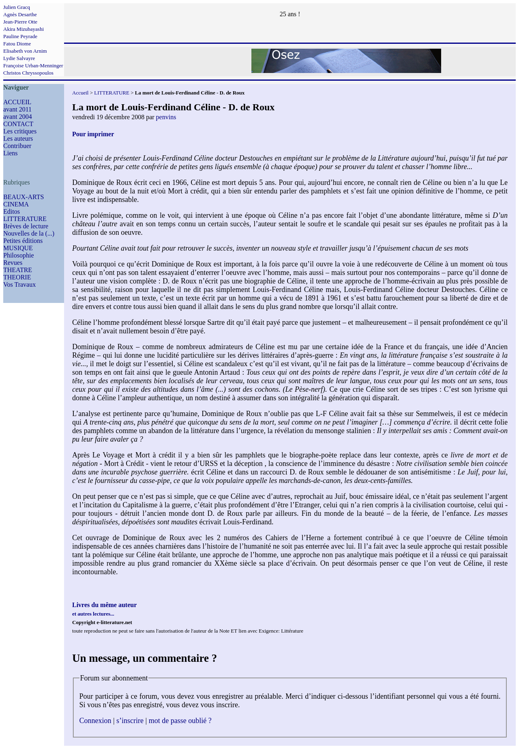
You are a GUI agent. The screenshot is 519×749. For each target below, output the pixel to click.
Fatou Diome (17, 44)
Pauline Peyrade (20, 36)
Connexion (95, 721)
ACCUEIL (17, 102)
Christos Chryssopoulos (28, 73)
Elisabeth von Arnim (25, 51)
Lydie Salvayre (19, 58)
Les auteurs (18, 138)
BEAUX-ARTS (23, 196)
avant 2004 (17, 116)
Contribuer (17, 145)
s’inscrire (130, 721)
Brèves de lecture (25, 226)
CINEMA (16, 204)
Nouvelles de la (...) (28, 233)
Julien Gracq (16, 7)
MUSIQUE (18, 248)
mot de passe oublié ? (180, 721)
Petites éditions (23, 240)
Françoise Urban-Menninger (33, 65)
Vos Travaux (19, 284)
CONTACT (18, 123)
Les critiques (19, 131)
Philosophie (18, 255)
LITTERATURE (25, 218)
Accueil (80, 93)
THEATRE (17, 269)
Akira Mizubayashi (23, 29)
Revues (12, 262)
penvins (166, 117)
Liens (10, 153)
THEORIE (17, 277)
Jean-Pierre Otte (20, 22)
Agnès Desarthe (20, 14)
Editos (11, 211)
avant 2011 (17, 109)
